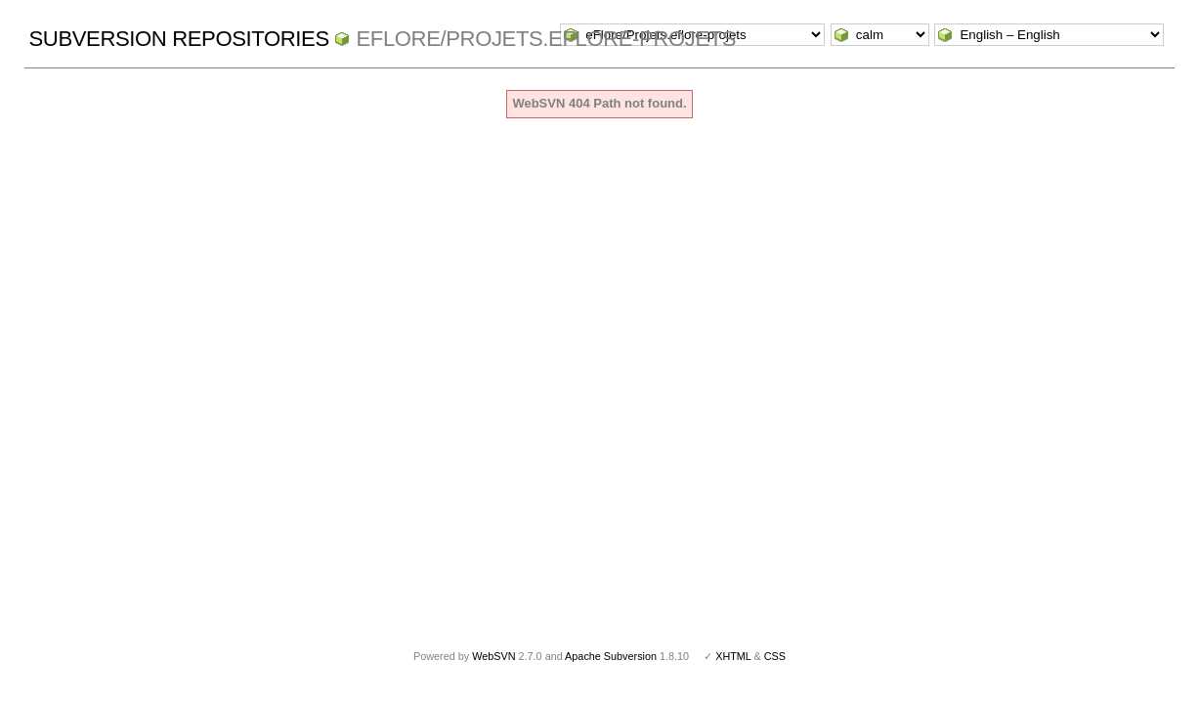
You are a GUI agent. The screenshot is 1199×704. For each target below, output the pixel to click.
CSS (775, 656)
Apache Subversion (611, 656)
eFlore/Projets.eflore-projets (546, 38)
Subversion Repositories (179, 38)
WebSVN (493, 656)
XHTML (732, 656)
